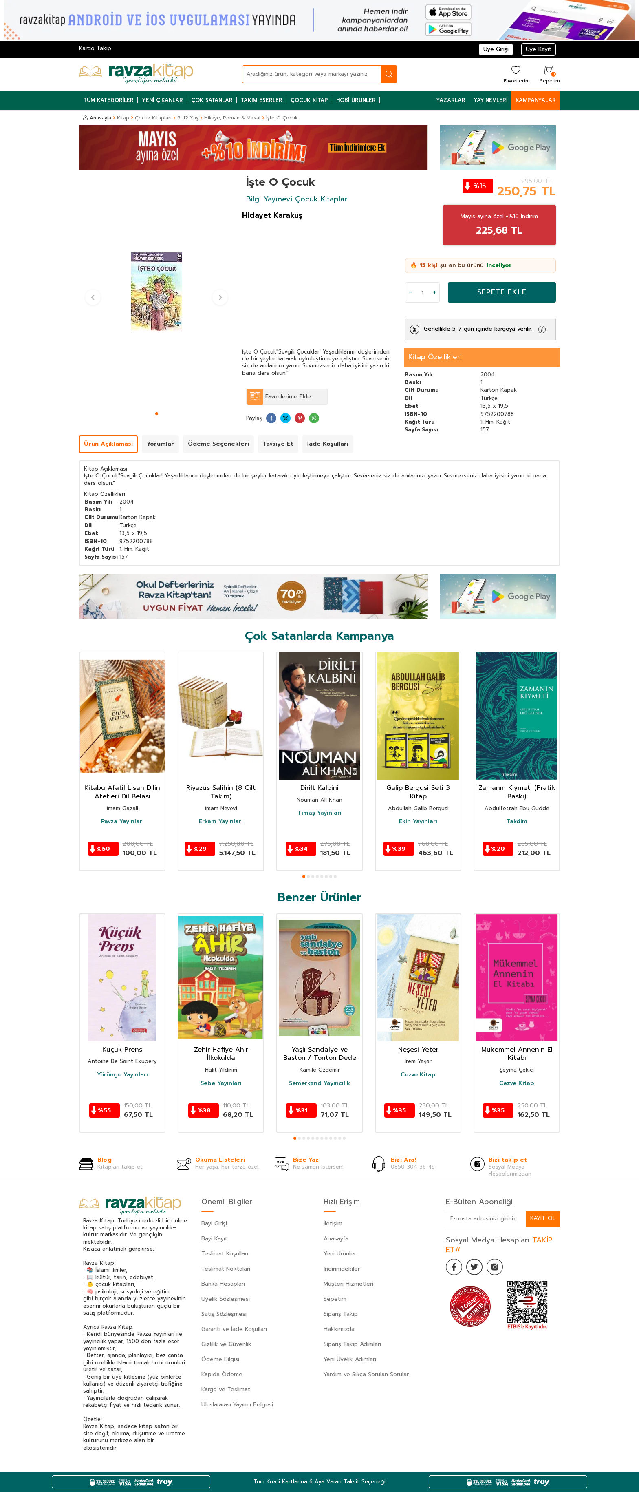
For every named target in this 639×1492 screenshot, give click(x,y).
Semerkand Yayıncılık (319, 1083)
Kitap (123, 118)
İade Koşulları (327, 444)
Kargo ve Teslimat (225, 1389)
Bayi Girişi (214, 1223)
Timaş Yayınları (319, 813)
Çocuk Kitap (309, 100)
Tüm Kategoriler (108, 100)
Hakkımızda (339, 1329)
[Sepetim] (549, 74)
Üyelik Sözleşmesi (225, 1299)
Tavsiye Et (278, 444)
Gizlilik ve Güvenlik (226, 1344)
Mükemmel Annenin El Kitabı (517, 1054)
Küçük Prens (122, 1050)
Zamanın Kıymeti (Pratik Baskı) (516, 792)
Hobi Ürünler (356, 100)
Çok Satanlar (212, 100)
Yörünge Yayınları (122, 1075)
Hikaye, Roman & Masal (232, 118)
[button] (156, 413)
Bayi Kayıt (214, 1238)
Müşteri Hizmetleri (348, 1284)
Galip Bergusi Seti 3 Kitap (418, 792)
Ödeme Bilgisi (220, 1359)
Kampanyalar (536, 100)
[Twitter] (474, 1267)
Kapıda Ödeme (221, 1374)
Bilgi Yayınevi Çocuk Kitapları (297, 199)
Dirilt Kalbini (319, 788)
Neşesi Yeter (418, 1050)
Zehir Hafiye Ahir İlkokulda (221, 1054)
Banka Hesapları (223, 1284)
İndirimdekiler (342, 1268)
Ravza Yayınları (122, 821)
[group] (156, 292)
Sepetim (335, 1299)
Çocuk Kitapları (153, 118)
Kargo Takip (95, 48)
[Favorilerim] (516, 74)
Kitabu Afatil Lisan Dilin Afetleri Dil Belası (122, 792)
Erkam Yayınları (221, 821)
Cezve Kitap (418, 1075)
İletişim (333, 1223)
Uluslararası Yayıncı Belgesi (237, 1404)
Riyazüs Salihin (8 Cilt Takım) (221, 792)
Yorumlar (160, 444)
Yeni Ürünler (340, 1253)
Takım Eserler (261, 100)
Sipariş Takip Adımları (352, 1344)
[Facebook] (454, 1267)
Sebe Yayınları (221, 1083)
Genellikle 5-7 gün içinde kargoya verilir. (478, 329)
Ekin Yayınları (418, 821)
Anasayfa (97, 118)
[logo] (136, 74)
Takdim (517, 821)
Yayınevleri (490, 100)
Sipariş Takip (341, 1314)
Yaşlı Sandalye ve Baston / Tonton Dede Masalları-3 (319, 1054)
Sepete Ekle (502, 292)
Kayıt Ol (542, 1218)
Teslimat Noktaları (225, 1268)
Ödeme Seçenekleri (218, 444)
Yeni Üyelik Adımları (350, 1359)
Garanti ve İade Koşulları (234, 1329)
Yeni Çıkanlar (162, 100)
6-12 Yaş (187, 118)
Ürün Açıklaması (108, 444)
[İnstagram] (495, 1267)
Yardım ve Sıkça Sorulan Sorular (366, 1374)
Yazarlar (450, 100)
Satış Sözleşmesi (224, 1314)
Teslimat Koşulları (224, 1253)
